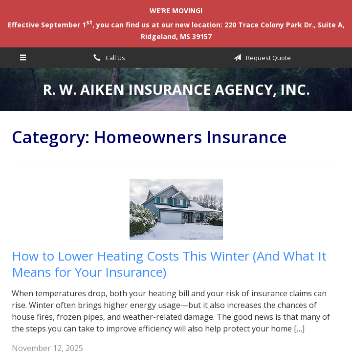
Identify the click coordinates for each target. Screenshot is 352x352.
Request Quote (260, 57)
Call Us (107, 57)
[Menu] (23, 57)
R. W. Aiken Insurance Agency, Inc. (176, 89)
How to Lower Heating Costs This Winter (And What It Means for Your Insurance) (169, 264)
